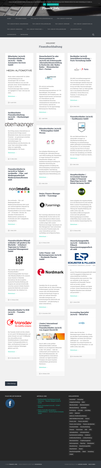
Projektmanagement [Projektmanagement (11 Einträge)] (85, 440)
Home (9, 18)
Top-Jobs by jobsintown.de (83, 24)
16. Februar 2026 (76, 230)
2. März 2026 (13, 230)
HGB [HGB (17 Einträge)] (86, 429)
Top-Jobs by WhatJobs (34, 29)
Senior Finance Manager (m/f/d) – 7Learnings (49, 194)
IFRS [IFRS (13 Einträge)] (90, 429)
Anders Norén (82, 464)
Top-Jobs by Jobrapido (14, 29)
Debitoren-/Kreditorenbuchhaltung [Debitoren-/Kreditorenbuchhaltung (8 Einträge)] (78, 416)
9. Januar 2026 (76, 302)
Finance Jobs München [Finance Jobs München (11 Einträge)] (88, 424)
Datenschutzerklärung (53, 4)
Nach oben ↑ (92, 464)
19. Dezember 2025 (46, 313)
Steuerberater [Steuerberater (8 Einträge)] (90, 443)
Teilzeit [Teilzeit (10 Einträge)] (84, 451)
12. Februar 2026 (14, 300)
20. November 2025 (77, 356)
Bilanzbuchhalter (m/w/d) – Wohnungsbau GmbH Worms (50, 130)
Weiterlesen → (12, 96)
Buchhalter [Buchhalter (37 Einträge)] (83, 407)
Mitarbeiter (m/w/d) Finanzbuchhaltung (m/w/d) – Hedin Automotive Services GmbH (17, 60)
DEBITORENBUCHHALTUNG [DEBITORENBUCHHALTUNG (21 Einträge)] (76, 418)
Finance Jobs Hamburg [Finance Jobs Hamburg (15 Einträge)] (75, 424)
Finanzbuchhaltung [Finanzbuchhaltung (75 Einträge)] (85, 426)
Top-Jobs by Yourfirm (64, 18)
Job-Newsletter (76, 29)
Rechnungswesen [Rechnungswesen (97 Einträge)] (74, 443)
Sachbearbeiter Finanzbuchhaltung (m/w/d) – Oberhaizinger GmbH (18, 115)
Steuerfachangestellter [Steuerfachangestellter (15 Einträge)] (84, 446)
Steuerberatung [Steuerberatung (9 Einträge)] (73, 446)
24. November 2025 (15, 358)
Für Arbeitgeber (20, 18)
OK (44, 4)
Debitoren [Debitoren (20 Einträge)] (77, 413)
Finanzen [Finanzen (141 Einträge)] (72, 429)
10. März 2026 (13, 159)
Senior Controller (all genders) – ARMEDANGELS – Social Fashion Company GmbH (51, 411)
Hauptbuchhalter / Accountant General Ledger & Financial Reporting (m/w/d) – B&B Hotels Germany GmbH (81, 178)
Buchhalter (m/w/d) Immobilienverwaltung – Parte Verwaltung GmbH (80, 58)
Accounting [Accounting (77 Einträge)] (80, 399)
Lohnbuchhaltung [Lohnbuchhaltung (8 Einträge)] (87, 437)
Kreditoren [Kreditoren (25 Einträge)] (87, 435)
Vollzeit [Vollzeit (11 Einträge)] (71, 454)
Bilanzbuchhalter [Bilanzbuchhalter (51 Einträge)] (74, 405)
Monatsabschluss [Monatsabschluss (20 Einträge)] (74, 440)
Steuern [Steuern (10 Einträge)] (81, 448)
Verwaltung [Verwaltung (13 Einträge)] (91, 451)
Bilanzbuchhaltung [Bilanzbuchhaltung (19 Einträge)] (74, 407)
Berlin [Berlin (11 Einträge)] (83, 402)
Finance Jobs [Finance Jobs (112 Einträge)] (73, 421)
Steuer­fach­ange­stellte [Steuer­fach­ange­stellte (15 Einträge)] (75, 451)
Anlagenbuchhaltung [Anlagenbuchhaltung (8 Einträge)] (75, 402)
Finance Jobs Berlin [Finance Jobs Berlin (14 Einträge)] (83, 421)
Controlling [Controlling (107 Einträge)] (87, 410)
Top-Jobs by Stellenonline (41, 24)
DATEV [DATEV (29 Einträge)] (71, 413)
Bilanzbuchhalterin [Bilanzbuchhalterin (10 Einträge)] (84, 405)
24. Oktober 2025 (45, 373)
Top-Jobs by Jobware (62, 24)
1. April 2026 (44, 118)
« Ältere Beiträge (11, 383)
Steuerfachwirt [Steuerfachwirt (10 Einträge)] (73, 448)
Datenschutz (11, 34)
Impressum (24, 34)
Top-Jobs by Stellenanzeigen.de (42, 18)
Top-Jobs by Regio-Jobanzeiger (17, 24)
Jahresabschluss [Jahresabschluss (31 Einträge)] (74, 432)
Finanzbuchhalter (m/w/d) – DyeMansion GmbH (81, 117)
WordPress (38, 464)
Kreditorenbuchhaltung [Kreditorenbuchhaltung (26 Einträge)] (75, 437)
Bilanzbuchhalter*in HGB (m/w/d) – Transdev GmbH (18, 312)
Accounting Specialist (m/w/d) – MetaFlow (79, 313)
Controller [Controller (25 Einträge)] (80, 410)
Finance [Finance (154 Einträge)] (87, 418)
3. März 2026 (44, 183)
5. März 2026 (75, 164)
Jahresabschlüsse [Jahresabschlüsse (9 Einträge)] (84, 432)
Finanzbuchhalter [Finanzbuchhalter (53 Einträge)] (74, 426)
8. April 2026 (13, 102)
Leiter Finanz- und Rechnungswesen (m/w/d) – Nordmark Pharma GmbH (50, 256)
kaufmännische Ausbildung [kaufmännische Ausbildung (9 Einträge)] (76, 435)
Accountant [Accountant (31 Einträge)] (72, 399)
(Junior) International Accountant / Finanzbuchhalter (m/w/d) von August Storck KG (50, 326)
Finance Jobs (50, 8)
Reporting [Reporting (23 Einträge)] (82, 443)
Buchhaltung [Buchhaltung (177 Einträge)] (73, 410)
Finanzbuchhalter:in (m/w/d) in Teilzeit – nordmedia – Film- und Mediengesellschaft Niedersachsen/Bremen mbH (18, 174)
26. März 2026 (75, 106)
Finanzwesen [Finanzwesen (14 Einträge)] (79, 429)
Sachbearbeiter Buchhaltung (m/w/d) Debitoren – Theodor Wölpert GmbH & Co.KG (49, 401)
